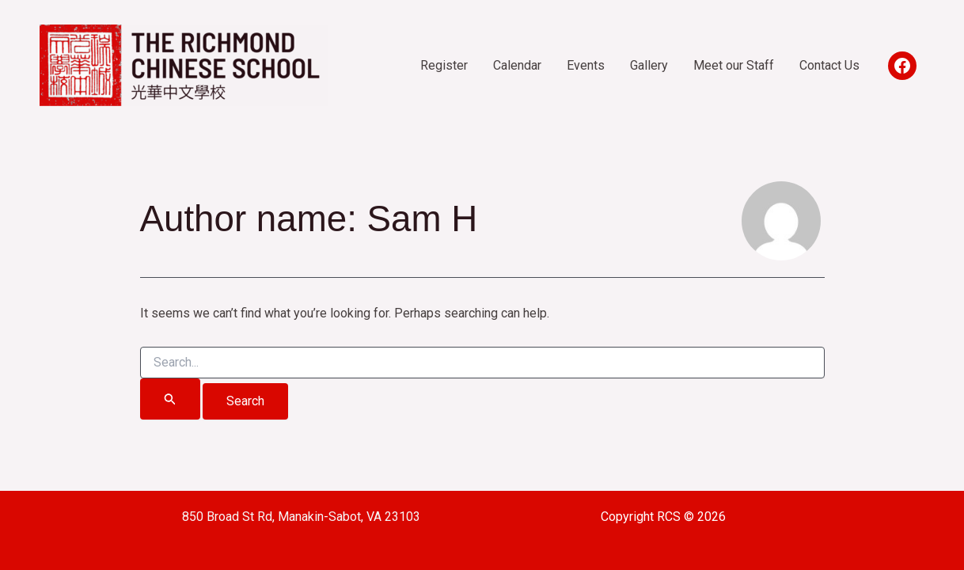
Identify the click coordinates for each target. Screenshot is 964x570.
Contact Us (829, 65)
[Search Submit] (170, 399)
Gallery (649, 65)
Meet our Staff (733, 65)
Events (586, 65)
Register (444, 65)
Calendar (517, 65)
